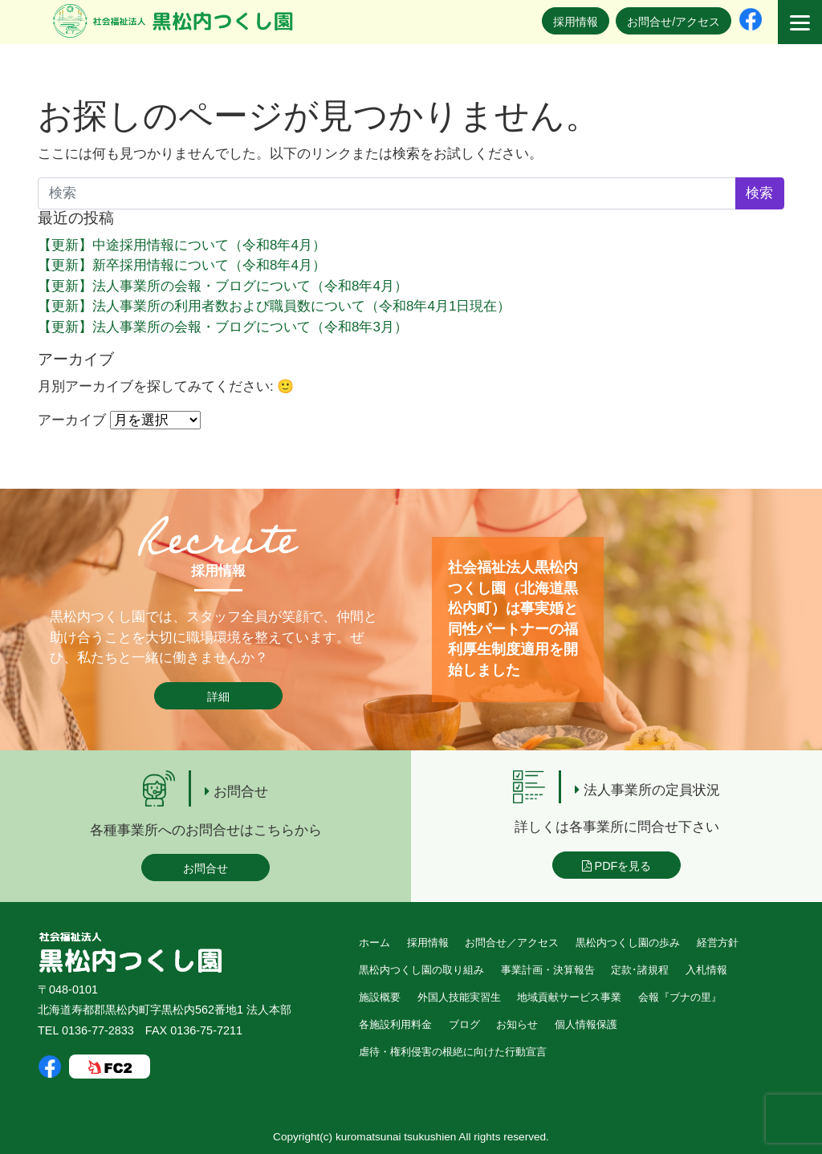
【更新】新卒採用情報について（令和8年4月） (182, 265)
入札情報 (706, 970)
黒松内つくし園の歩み (628, 943)
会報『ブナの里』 (680, 997)
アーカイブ (72, 420)
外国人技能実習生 (459, 997)
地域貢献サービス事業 (569, 997)
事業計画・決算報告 (548, 970)
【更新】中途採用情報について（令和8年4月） (182, 245)
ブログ (464, 1024)
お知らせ (517, 1024)
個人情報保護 (586, 1024)
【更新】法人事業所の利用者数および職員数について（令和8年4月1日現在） (274, 306)
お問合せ (205, 868)
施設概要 (380, 997)
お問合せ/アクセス (673, 21)
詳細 (218, 696)
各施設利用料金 (395, 1024)
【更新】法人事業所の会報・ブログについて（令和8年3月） (223, 327)
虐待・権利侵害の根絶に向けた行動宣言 (453, 1052)
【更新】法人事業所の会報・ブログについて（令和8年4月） (223, 286)
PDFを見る (617, 865)
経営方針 (718, 943)
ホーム (374, 943)
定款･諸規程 (640, 970)
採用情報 (575, 21)
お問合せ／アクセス (512, 943)
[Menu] (800, 22)
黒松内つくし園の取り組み (421, 970)
